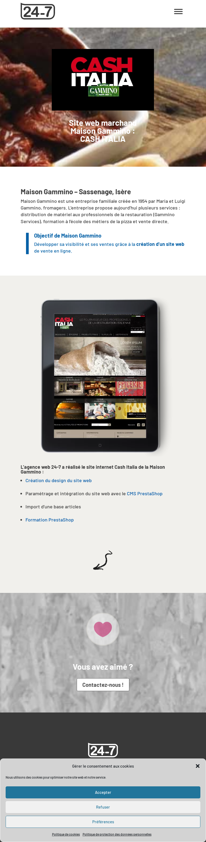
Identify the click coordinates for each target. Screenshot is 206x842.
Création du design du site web (58, 480)
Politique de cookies (66, 834)
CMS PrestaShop (145, 493)
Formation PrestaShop (49, 520)
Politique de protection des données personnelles (117, 834)
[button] (197, 766)
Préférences (103, 821)
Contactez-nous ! (103, 684)
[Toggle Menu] (178, 11)
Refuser (103, 807)
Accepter (103, 792)
